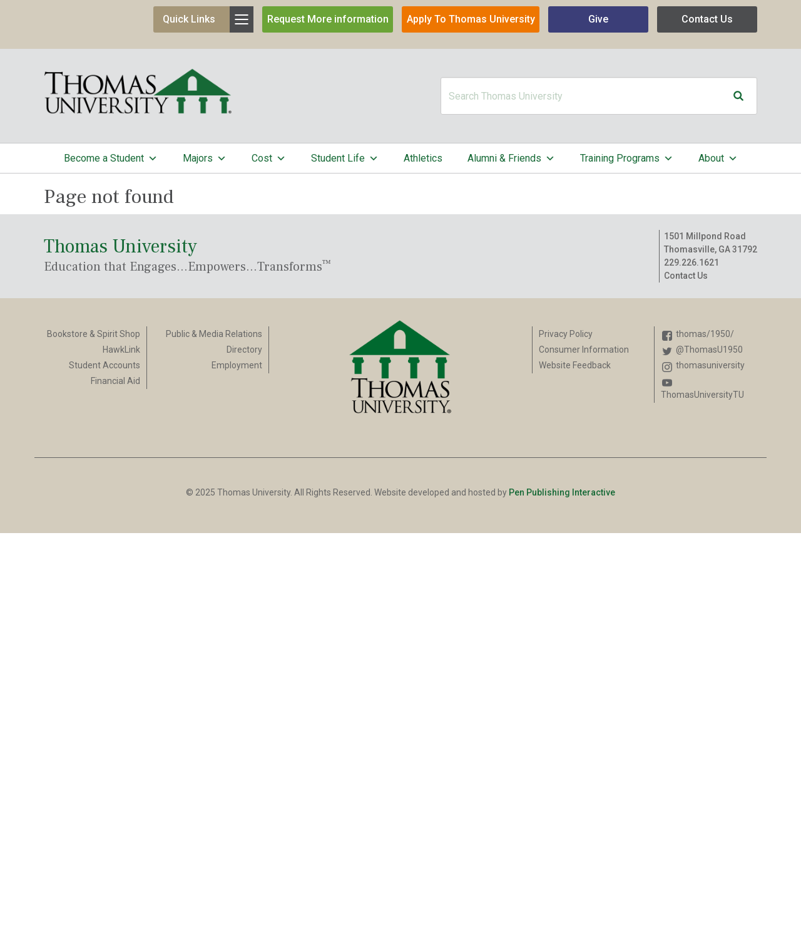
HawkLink (121, 350)
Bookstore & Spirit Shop (93, 334)
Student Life (345, 158)
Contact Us (707, 19)
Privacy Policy (566, 334)
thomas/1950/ (705, 334)
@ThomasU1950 (709, 350)
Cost (269, 158)
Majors (205, 158)
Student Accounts (104, 365)
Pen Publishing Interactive (562, 492)
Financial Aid (115, 381)
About (718, 158)
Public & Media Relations (214, 334)
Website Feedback (575, 365)
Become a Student (111, 158)
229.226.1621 (691, 262)
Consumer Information (584, 350)
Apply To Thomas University (471, 19)
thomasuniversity (710, 365)
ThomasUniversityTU (702, 395)
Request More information (328, 19)
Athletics (423, 158)
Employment (237, 365)
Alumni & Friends (511, 158)
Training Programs (626, 158)
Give (598, 19)
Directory (244, 350)
